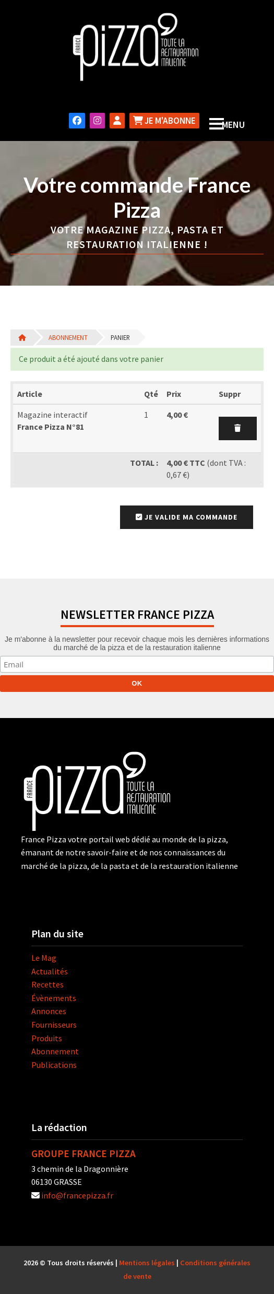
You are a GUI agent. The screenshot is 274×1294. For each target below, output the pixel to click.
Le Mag (43, 957)
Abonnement (68, 337)
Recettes (47, 984)
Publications (54, 1065)
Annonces (48, 1011)
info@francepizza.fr (77, 1195)
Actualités (49, 971)
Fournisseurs (54, 1024)
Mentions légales (147, 1262)
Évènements (53, 998)
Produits (46, 1038)
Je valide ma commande (186, 517)
